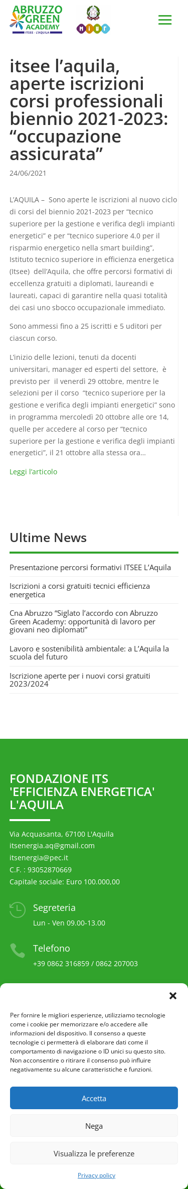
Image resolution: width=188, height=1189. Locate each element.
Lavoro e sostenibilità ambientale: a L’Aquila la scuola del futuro (89, 652)
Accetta (94, 1098)
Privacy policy (96, 1175)
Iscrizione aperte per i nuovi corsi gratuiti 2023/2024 (80, 680)
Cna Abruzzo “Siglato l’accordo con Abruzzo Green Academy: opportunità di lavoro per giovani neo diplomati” (84, 621)
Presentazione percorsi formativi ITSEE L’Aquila (90, 567)
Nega (94, 1126)
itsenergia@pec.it (39, 857)
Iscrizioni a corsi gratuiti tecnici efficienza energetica (80, 590)
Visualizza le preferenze (94, 1153)
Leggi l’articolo (34, 471)
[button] (173, 996)
